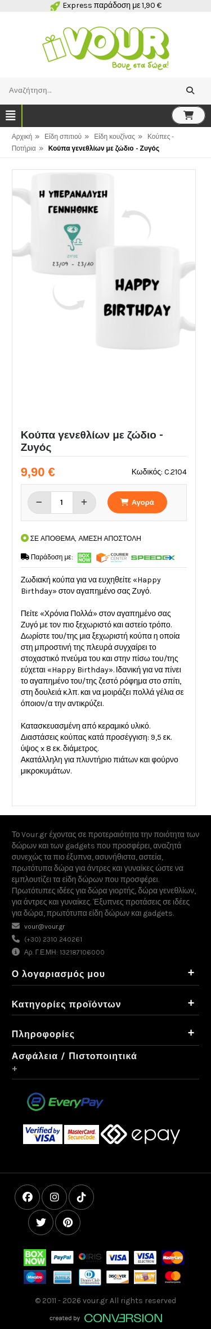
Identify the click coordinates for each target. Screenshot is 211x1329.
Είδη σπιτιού (63, 137)
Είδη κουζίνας (114, 137)
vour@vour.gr (44, 926)
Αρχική (22, 137)
